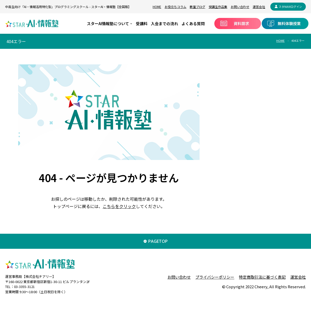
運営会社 (259, 6)
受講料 (141, 23)
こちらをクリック (119, 206)
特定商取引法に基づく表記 (262, 277)
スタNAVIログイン (290, 6)
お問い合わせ (240, 6)
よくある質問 (193, 23)
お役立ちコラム (175, 6)
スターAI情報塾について (108, 23)
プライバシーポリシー (214, 277)
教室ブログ (197, 6)
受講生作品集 (218, 6)
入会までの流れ (164, 23)
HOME (157, 6)
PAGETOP (158, 241)
